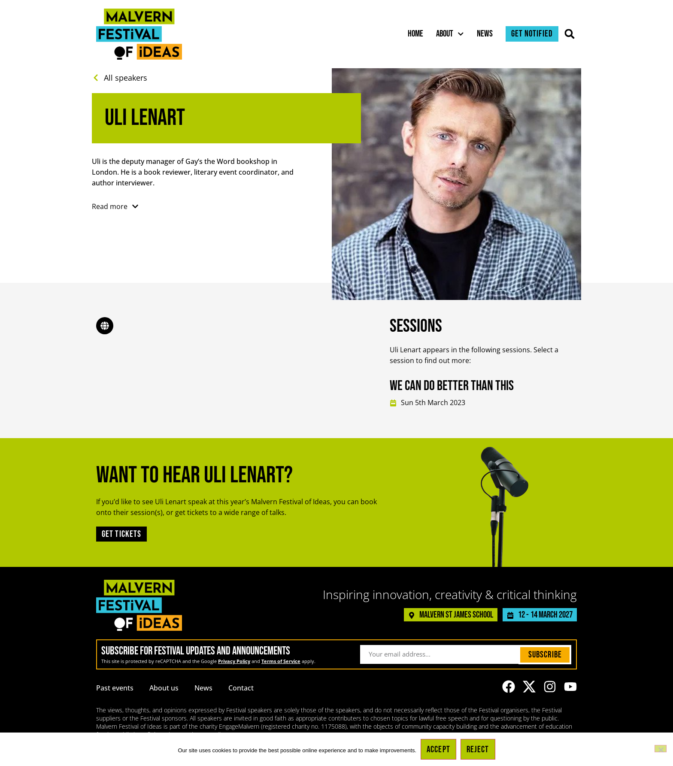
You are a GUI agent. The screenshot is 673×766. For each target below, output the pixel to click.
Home (415, 34)
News (485, 34)
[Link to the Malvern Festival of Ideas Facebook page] (508, 686)
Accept (438, 749)
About (450, 34)
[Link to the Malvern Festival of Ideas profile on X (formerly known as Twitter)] (529, 686)
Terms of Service (280, 661)
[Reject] (661, 748)
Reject (478, 749)
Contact (241, 688)
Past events (114, 688)
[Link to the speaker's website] (104, 325)
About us (164, 688)
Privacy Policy (234, 661)
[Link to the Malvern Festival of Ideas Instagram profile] (549, 686)
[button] (570, 34)
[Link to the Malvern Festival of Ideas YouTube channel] (570, 686)
